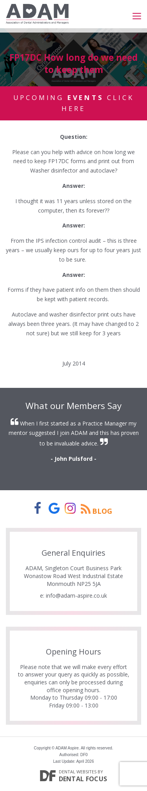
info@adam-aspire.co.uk (76, 595)
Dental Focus (83, 779)
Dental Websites (77, 772)
